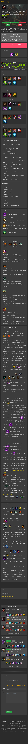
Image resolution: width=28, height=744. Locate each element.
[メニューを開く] (26, 1)
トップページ (4, 28)
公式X (25, 721)
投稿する (9, 712)
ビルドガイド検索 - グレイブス (15, 28)
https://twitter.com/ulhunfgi (7, 596)
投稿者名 (3, 689)
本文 (3, 693)
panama (7, 14)
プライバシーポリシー (11, 721)
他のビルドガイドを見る (14, 666)
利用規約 (4, 721)
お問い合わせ (20, 721)
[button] (8, 25)
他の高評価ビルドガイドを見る (14, 633)
